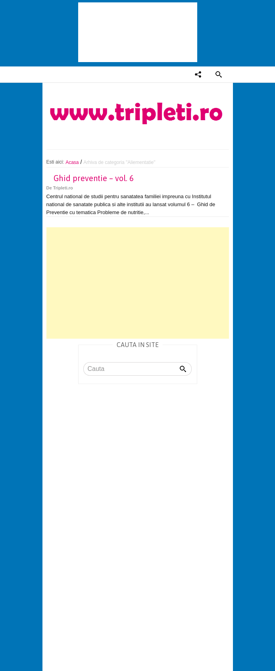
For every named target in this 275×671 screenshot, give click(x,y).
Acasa (72, 162)
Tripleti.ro (63, 187)
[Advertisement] (137, 283)
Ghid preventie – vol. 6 (94, 178)
